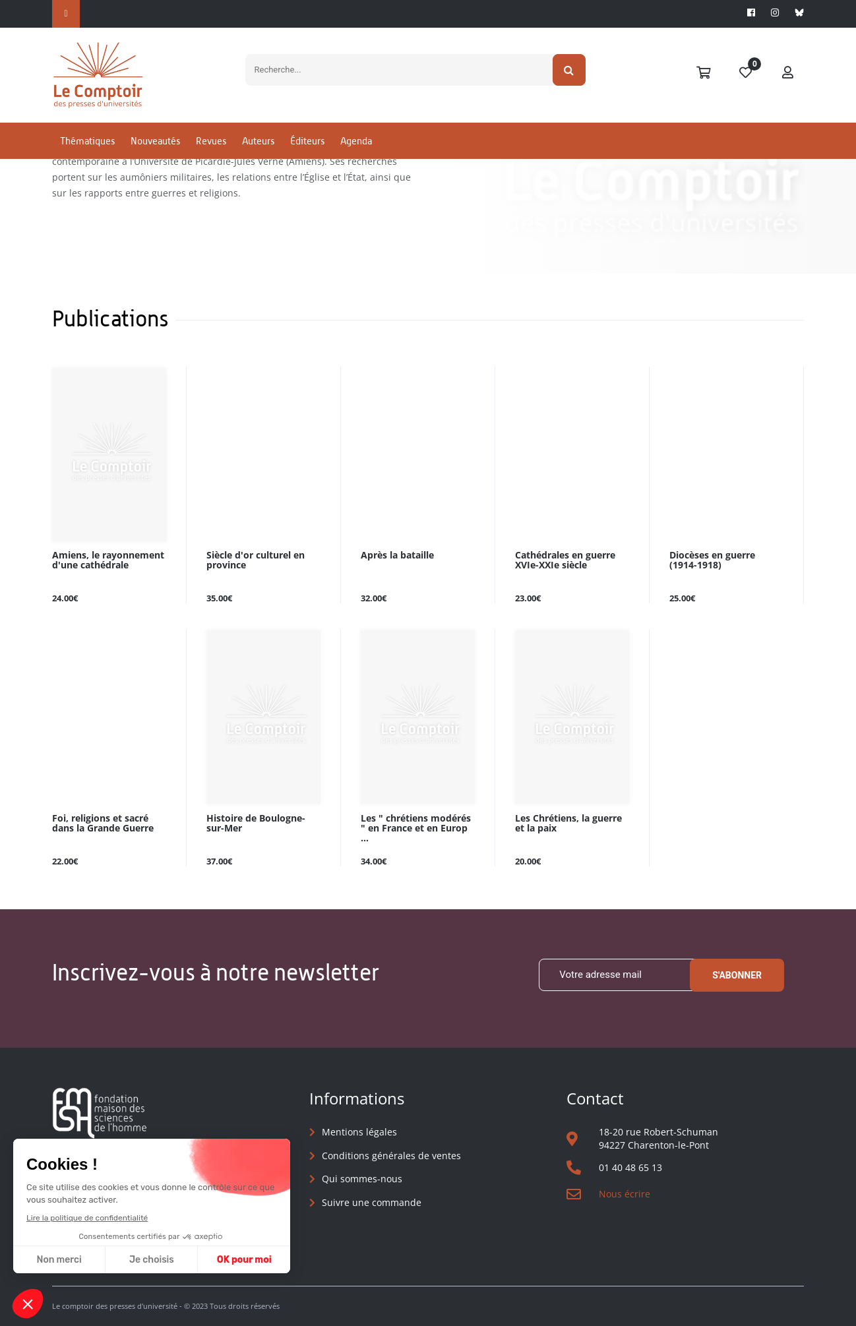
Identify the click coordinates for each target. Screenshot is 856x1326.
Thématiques (87, 140)
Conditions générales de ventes (391, 1155)
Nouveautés (155, 140)
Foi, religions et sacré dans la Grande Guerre (103, 823)
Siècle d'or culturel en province (255, 560)
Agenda (356, 140)
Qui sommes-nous (362, 1178)
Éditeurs (307, 140)
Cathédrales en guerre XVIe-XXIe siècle (565, 560)
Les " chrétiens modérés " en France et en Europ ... (416, 828)
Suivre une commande (371, 1202)
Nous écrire (624, 1194)
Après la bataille (397, 555)
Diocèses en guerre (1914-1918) (712, 560)
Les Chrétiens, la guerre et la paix (568, 823)
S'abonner (737, 975)
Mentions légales (359, 1132)
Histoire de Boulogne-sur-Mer (255, 823)
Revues (211, 140)
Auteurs (258, 140)
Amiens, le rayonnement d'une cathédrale (108, 560)
